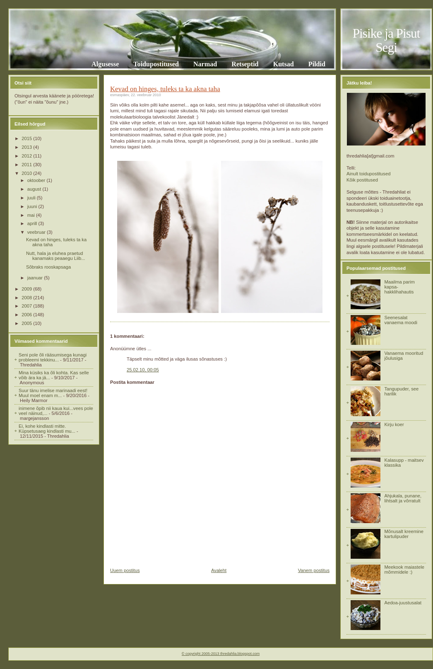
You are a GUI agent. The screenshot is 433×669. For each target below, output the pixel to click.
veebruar (37, 232)
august (35, 189)
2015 (27, 138)
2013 (27, 147)
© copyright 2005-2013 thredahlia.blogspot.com (221, 654)
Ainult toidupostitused (368, 173)
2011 (27, 164)
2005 (27, 323)
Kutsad (283, 64)
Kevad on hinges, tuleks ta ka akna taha (165, 89)
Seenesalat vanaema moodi (400, 320)
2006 (27, 314)
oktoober (37, 180)
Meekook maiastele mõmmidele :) (404, 569)
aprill (32, 223)
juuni (32, 206)
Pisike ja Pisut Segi (386, 40)
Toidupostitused (156, 64)
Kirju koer (394, 424)
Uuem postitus (125, 570)
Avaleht (218, 570)
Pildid (316, 64)
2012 (27, 155)
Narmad (205, 64)
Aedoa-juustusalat (402, 602)
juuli (32, 197)
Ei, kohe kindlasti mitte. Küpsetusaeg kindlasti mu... (47, 429)
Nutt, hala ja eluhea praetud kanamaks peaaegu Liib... (55, 256)
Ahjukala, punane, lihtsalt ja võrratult (402, 498)
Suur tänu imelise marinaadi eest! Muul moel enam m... (53, 393)
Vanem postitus (314, 570)
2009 (27, 288)
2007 (27, 305)
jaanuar (35, 277)
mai (31, 215)
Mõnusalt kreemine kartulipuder (403, 534)
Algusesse (105, 64)
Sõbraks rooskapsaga (48, 266)
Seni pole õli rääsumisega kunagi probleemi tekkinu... (53, 357)
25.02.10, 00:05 (143, 369)
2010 (27, 173)
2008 (27, 297)
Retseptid (244, 64)
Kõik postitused (362, 179)
